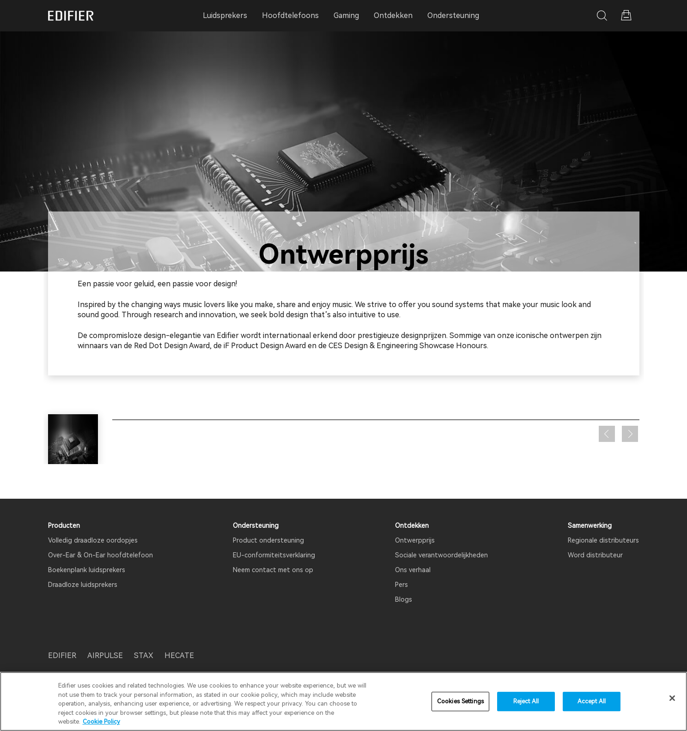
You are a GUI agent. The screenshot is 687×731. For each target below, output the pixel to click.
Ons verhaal (413, 570)
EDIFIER (62, 655)
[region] (343, 701)
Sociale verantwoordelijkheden (441, 555)
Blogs (403, 599)
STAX (143, 655)
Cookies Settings (460, 701)
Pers (401, 584)
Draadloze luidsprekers (82, 584)
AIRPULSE (105, 655)
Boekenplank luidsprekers (86, 570)
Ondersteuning (453, 15)
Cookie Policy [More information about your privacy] (101, 721)
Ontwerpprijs (415, 540)
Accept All (592, 701)
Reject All (526, 701)
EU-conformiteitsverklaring (274, 555)
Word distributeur (595, 555)
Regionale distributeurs (603, 540)
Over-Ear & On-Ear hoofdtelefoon (100, 555)
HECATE (179, 655)
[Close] (672, 698)
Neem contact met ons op (273, 570)
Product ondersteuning (268, 540)
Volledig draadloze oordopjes (93, 540)
